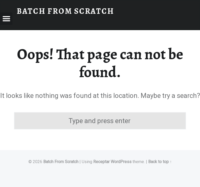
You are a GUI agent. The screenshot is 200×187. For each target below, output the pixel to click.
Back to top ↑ (160, 161)
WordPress (121, 161)
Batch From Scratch (60, 161)
